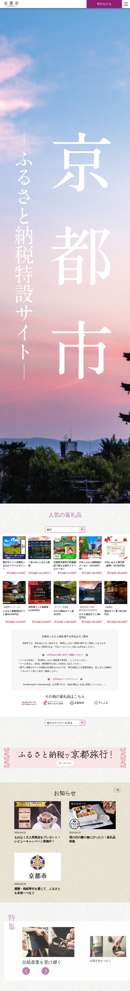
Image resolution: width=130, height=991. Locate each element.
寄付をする (104, 4)
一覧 (117, 790)
